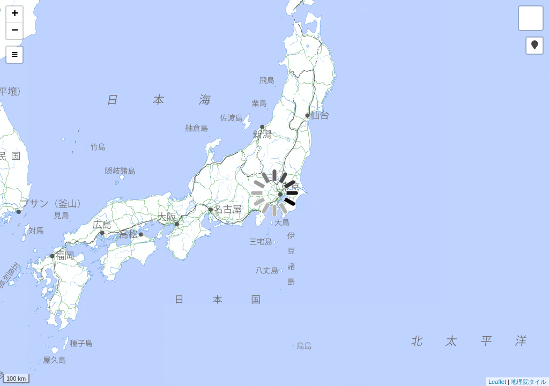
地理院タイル (528, 381)
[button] (534, 46)
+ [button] (14, 14)
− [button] (14, 31)
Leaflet (497, 381)
